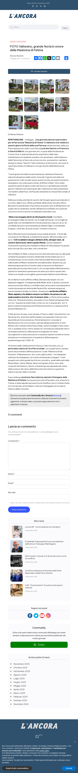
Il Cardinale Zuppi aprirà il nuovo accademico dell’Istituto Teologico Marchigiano (44, 542)
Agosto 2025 (20, 674)
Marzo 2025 (19, 693)
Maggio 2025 (20, 685)
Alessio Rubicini (16, 56)
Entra (39, 644)
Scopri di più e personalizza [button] (17, 768)
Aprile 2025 (19, 689)
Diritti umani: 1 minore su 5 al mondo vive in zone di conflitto (45, 557)
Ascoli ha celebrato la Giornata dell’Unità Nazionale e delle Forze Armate (43, 571)
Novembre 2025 (21, 663)
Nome (11, 474)
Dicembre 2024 (21, 704)
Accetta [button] (69, 768)
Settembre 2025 (22, 671)
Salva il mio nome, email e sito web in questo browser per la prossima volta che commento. (40, 503)
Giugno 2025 (20, 682)
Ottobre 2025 (20, 667)
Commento (13, 441)
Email (11, 483)
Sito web (12, 492)
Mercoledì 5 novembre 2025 (38, 3)
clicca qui (56, 395)
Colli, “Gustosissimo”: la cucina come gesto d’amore (44, 586)
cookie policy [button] (44, 751)
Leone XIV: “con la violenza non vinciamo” (43, 527)
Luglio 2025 (19, 678)
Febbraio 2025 (21, 696)
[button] (75, 742)
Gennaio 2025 (20, 700)
